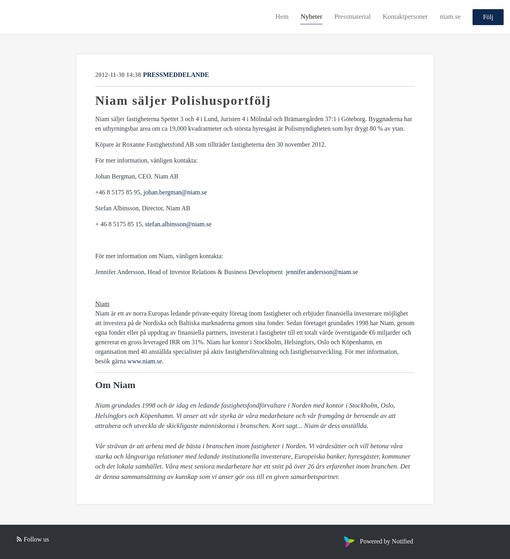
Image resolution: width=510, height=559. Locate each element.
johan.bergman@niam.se (175, 192)
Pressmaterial (352, 16)
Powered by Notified (377, 541)
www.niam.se (145, 361)
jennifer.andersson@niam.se (322, 272)
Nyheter (311, 16)
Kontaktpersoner (405, 16)
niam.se (450, 16)
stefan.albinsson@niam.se (178, 224)
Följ (488, 17)
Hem (281, 16)
